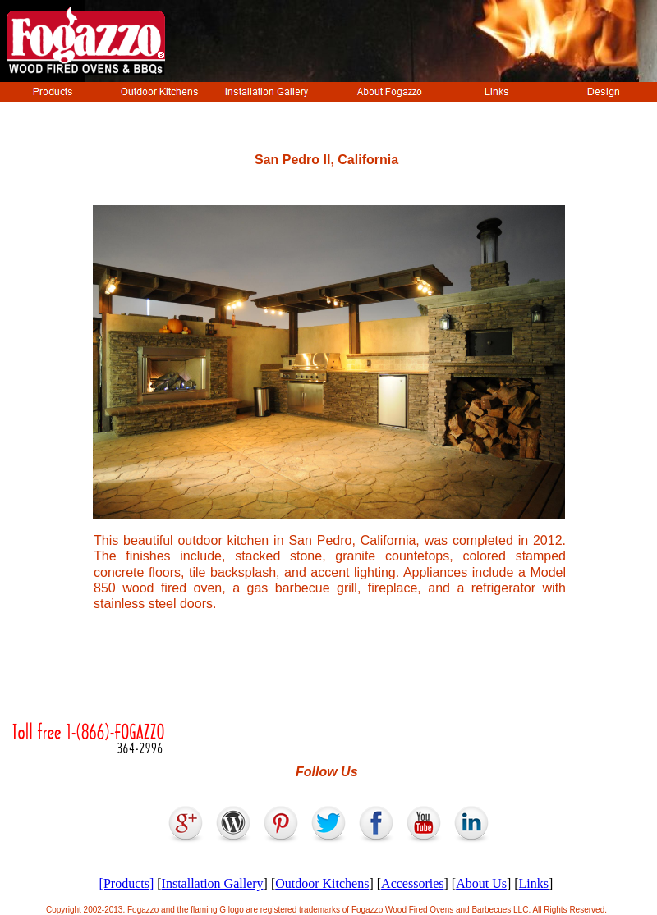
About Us (481, 883)
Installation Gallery (213, 883)
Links (534, 883)
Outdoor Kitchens (322, 883)
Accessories (412, 883)
